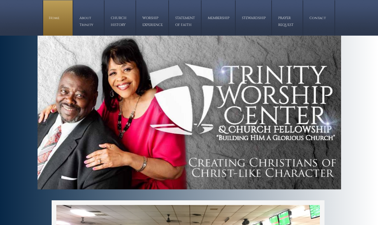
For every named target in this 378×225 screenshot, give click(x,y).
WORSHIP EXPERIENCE (152, 21)
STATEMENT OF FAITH (185, 21)
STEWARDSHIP (254, 18)
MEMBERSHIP (218, 18)
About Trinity (86, 21)
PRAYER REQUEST (286, 21)
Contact (317, 18)
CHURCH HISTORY (118, 21)
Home (54, 18)
